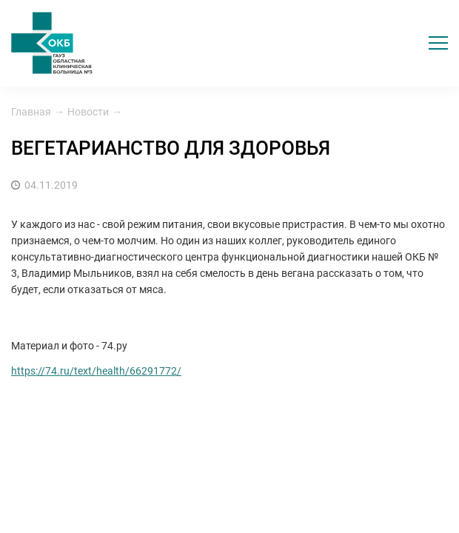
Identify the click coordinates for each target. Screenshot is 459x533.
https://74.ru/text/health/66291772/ (96, 371)
